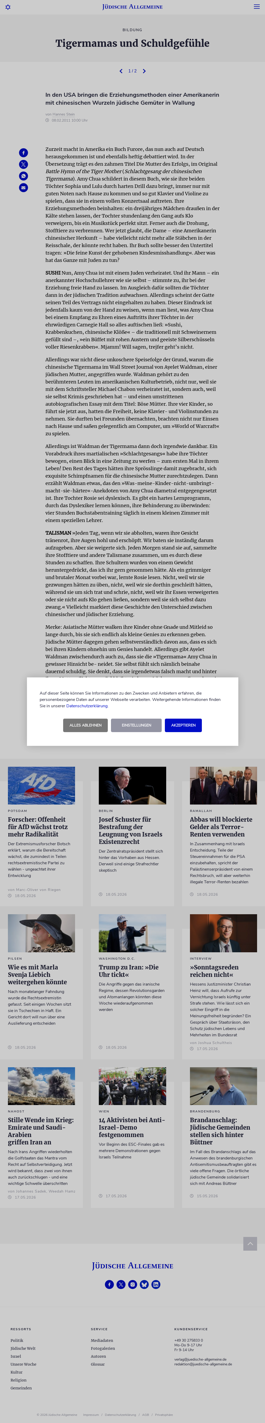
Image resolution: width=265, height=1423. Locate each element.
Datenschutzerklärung (87, 706)
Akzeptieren (183, 725)
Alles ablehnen (85, 725)
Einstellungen (136, 725)
